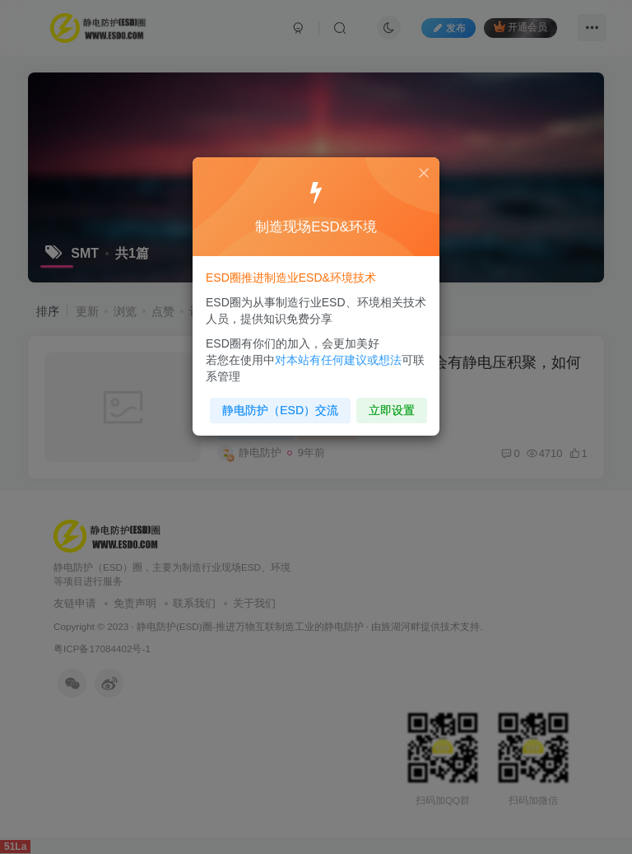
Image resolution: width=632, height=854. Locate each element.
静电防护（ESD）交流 (282, 405)
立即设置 (388, 405)
